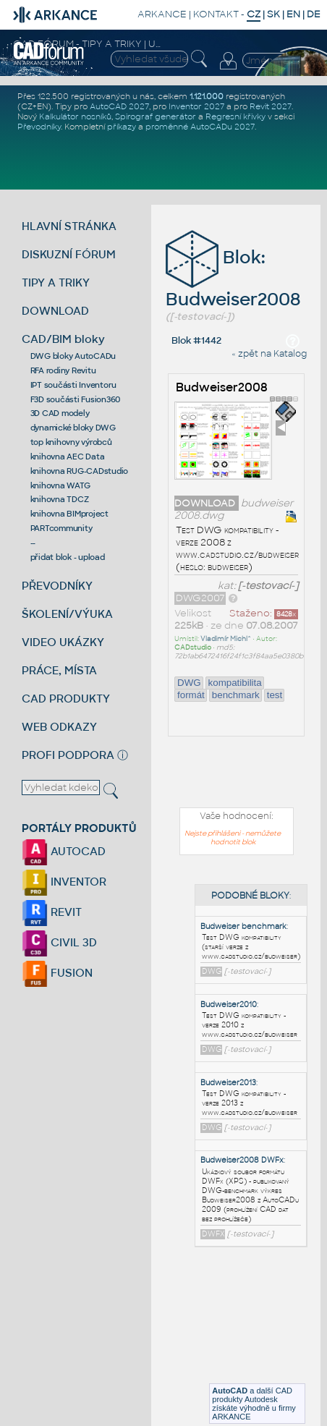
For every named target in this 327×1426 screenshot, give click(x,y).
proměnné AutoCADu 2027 (200, 127)
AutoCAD (229, 1390)
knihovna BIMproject (69, 514)
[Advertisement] (254, 1332)
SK (273, 14)
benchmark (236, 694)
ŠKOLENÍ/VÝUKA (67, 614)
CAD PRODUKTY (66, 698)
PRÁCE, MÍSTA (59, 670)
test (274, 694)
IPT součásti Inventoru (73, 385)
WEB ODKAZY (59, 727)
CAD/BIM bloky (63, 339)
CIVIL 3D (59, 942)
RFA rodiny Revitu (63, 370)
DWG (189, 682)
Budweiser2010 (228, 1004)
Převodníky (39, 127)
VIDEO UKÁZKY (63, 642)
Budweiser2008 (222, 387)
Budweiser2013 (228, 1082)
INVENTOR (64, 881)
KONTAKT (216, 14)
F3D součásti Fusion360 (75, 399)
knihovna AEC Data (67, 456)
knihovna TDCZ (59, 499)
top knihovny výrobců (71, 442)
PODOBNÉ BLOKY (250, 895)
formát (191, 694)
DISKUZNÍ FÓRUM (69, 254)
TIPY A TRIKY (56, 282)
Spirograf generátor (155, 116)
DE (313, 14)
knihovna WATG (60, 485)
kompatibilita (235, 682)
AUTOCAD (64, 851)
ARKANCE (162, 14)
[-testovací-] (268, 586)
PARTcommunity (61, 528)
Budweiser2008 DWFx (242, 1160)
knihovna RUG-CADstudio (79, 471)
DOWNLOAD (55, 311)
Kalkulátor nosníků (75, 116)
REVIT (52, 912)
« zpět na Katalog (269, 354)
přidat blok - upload (67, 557)
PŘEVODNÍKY (57, 586)
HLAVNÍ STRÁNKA (69, 226)
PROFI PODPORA (68, 755)
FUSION (57, 973)
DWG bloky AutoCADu (73, 356)
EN (293, 14)
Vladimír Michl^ (225, 639)
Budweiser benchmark (243, 926)
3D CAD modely (60, 413)
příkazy (121, 127)
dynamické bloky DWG (73, 428)
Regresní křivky (235, 116)
